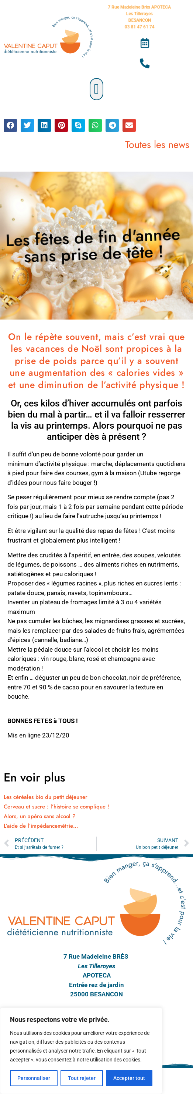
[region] (81, 1050)
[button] (96, 89)
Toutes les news (157, 144)
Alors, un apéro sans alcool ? (40, 816)
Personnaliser (33, 1078)
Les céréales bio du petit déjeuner (45, 797)
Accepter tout (129, 1078)
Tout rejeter (82, 1078)
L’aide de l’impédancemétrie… (41, 826)
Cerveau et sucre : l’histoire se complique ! (56, 807)
